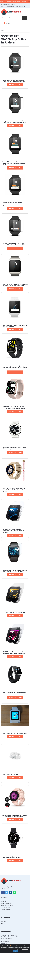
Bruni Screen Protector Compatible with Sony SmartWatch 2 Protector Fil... (14, 571)
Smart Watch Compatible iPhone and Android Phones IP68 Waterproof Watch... (13, 490)
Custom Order (5, 925)
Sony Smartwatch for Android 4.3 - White (14, 734)
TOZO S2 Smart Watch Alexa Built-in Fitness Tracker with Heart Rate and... (13, 407)
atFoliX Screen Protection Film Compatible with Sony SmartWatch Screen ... (13, 530)
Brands (3, 923)
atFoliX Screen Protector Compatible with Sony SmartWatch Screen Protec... (14, 612)
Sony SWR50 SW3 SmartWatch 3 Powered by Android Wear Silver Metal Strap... (15, 285)
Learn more (25, 949)
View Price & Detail (15, 85)
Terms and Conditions (7, 905)
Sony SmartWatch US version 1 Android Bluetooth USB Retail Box (14, 693)
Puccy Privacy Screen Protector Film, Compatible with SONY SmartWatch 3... (14, 244)
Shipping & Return (6, 903)
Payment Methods (6, 909)
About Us (3, 901)
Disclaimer (4, 913)
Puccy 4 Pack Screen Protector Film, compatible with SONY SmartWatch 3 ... (14, 81)
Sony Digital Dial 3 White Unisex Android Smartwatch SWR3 (14, 326)
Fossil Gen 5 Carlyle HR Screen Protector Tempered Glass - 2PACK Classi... (14, 857)
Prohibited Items (5, 907)
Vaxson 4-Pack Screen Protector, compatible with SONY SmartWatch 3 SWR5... (13, 163)
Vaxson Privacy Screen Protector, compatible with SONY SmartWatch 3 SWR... (13, 204)
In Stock (3, 921)
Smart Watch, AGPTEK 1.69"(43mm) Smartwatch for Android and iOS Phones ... (14, 367)
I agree (15, 951)
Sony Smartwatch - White (10, 774)
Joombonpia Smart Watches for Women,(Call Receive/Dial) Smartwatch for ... (14, 816)
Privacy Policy (5, 911)
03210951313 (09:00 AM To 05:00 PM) (16, 7)
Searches (3, 927)
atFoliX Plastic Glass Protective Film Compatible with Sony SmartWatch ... (13, 652)
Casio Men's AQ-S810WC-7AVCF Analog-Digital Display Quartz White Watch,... (14, 448)
